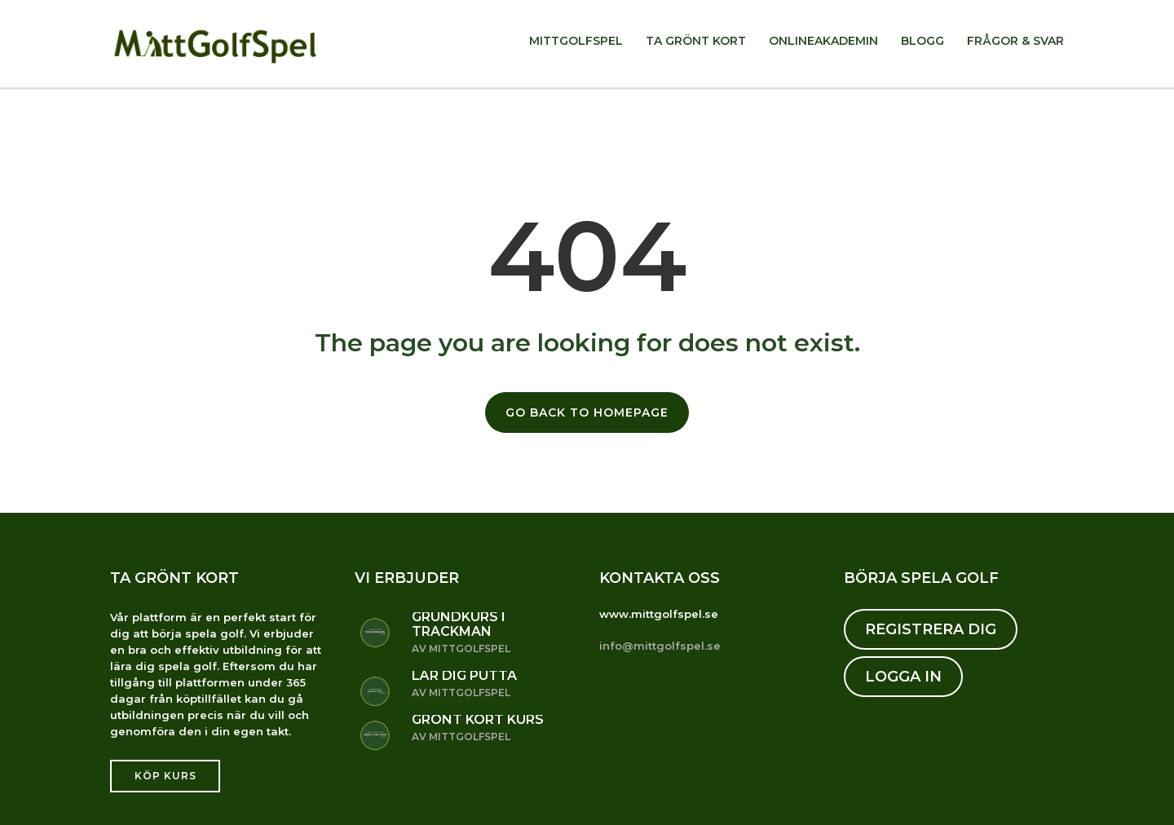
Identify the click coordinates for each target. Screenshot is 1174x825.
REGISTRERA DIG (930, 629)
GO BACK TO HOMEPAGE (587, 412)
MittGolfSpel (576, 40)
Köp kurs (165, 776)
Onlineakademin (823, 40)
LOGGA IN (903, 677)
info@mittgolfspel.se (660, 645)
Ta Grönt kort (696, 40)
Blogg (922, 40)
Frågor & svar (1015, 40)
